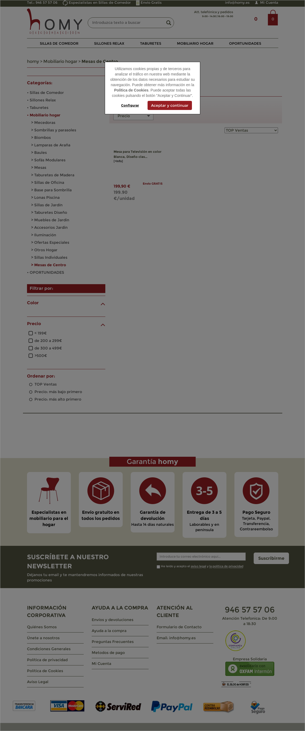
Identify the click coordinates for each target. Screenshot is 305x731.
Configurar (130, 105)
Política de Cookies (131, 90)
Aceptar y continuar (169, 105)
